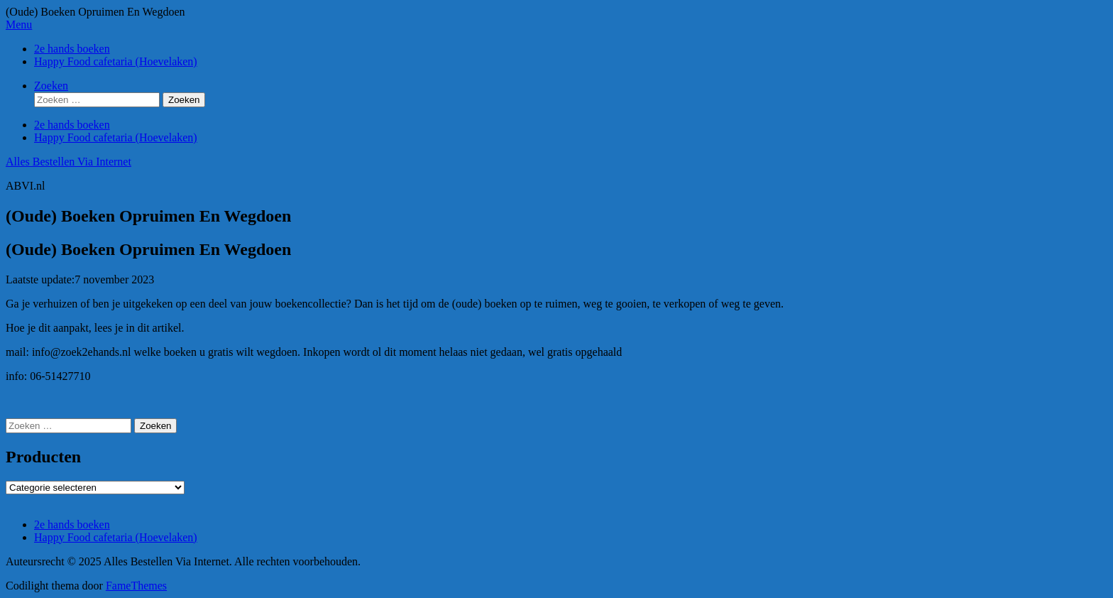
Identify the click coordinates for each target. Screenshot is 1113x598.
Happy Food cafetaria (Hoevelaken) (115, 61)
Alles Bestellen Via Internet (68, 162)
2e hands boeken (72, 49)
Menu (19, 24)
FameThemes (136, 586)
